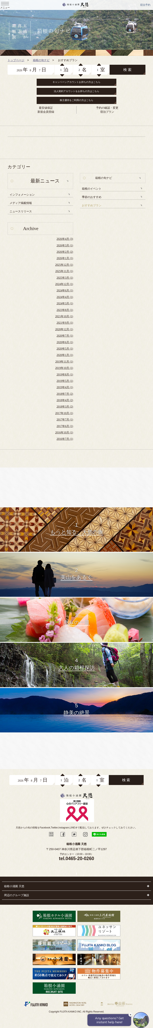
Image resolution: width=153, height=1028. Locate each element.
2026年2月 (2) (65, 251)
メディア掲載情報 (21, 203)
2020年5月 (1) (65, 348)
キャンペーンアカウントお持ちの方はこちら (76, 82)
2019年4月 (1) (65, 387)
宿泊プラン (107, 111)
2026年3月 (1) (65, 245)
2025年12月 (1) (64, 264)
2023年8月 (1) (65, 310)
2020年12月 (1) (64, 329)
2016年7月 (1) (65, 438)
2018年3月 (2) (65, 406)
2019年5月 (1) (65, 380)
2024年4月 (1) (65, 297)
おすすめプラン (91, 205)
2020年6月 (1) (65, 342)
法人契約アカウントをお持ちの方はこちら (76, 91)
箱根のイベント (91, 188)
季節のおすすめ (91, 197)
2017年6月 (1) (65, 426)
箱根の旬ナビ (103, 177)
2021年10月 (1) (64, 316)
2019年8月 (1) (65, 374)
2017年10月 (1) (64, 413)
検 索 (127, 70)
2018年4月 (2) (65, 400)
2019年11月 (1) (64, 361)
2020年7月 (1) (65, 335)
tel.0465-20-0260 (76, 858)
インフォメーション (22, 194)
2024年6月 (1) (65, 290)
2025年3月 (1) (65, 277)
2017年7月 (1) (65, 419)
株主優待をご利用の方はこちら (76, 100)
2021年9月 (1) (65, 322)
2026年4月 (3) (65, 238)
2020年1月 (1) (65, 355)
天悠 (75, 5)
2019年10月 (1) (64, 368)
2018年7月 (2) (65, 393)
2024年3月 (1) (65, 303)
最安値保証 (46, 107)
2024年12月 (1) (64, 284)
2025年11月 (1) (64, 271)
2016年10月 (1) (64, 432)
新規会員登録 (45, 111)
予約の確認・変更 (107, 107)
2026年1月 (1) (65, 258)
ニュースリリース (21, 211)
